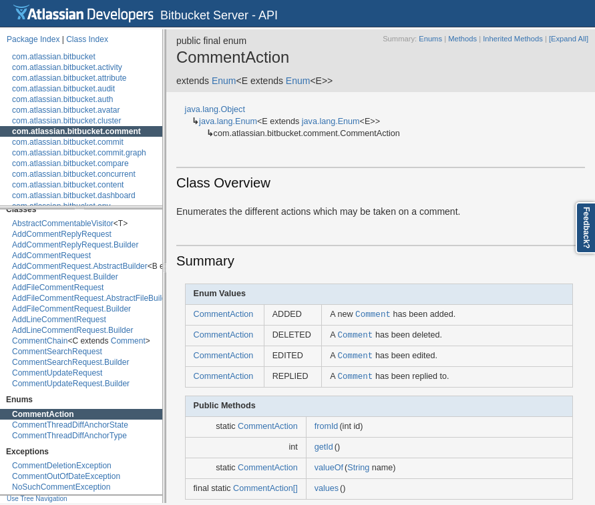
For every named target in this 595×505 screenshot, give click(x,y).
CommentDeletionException (62, 465)
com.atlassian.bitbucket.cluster (66, 120)
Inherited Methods (513, 39)
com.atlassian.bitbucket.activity (67, 67)
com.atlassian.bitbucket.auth (62, 99)
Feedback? (586, 228)
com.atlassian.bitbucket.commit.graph (79, 152)
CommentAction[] (265, 488)
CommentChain (39, 341)
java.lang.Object (215, 109)
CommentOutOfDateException (66, 476)
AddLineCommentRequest (59, 319)
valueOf (329, 467)
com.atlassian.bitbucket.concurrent (74, 174)
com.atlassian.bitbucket (53, 56)
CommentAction (43, 414)
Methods (462, 39)
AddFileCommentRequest (58, 287)
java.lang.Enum (228, 121)
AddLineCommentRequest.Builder (72, 330)
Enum (224, 80)
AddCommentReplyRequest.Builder (75, 244)
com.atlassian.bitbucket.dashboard (74, 195)
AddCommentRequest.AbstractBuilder (80, 266)
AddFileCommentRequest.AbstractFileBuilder (92, 298)
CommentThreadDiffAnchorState (70, 425)
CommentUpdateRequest (57, 373)
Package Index (33, 39)
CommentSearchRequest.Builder (70, 362)
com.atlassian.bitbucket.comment (76, 131)
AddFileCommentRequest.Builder (71, 309)
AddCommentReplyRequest (62, 234)
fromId (327, 426)
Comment (128, 341)
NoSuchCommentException (61, 487)
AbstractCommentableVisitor (63, 223)
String (358, 467)
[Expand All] (568, 39)
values (327, 488)
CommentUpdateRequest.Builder (71, 383)
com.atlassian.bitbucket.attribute (69, 78)
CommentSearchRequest (57, 351)
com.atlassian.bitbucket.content (68, 184)
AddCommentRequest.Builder (65, 277)
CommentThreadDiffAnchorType (69, 435)
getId (324, 447)
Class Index (87, 39)
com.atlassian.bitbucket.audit (63, 88)
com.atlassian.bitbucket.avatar (66, 110)
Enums (430, 39)
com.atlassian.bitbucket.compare (70, 163)
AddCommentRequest (51, 255)
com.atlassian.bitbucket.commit (68, 142)
